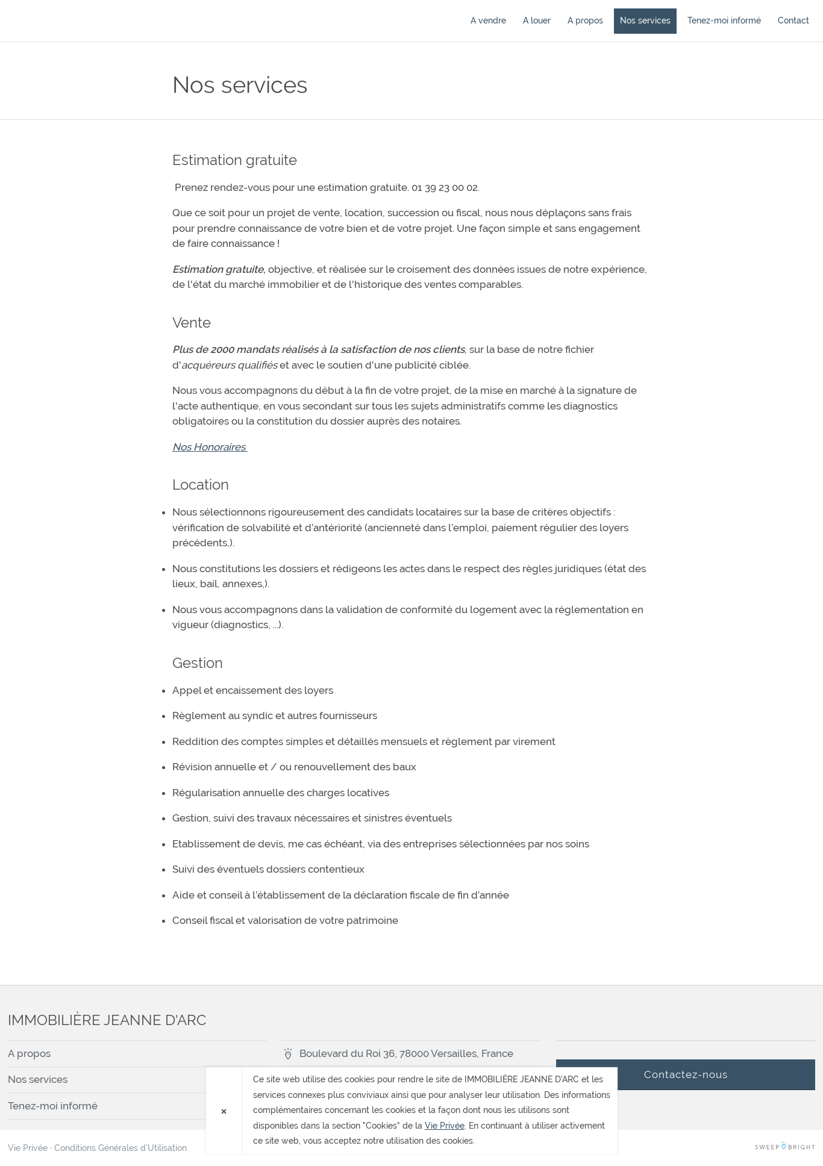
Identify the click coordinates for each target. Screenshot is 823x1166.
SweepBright (785, 1148)
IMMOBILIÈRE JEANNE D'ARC (77, 20)
